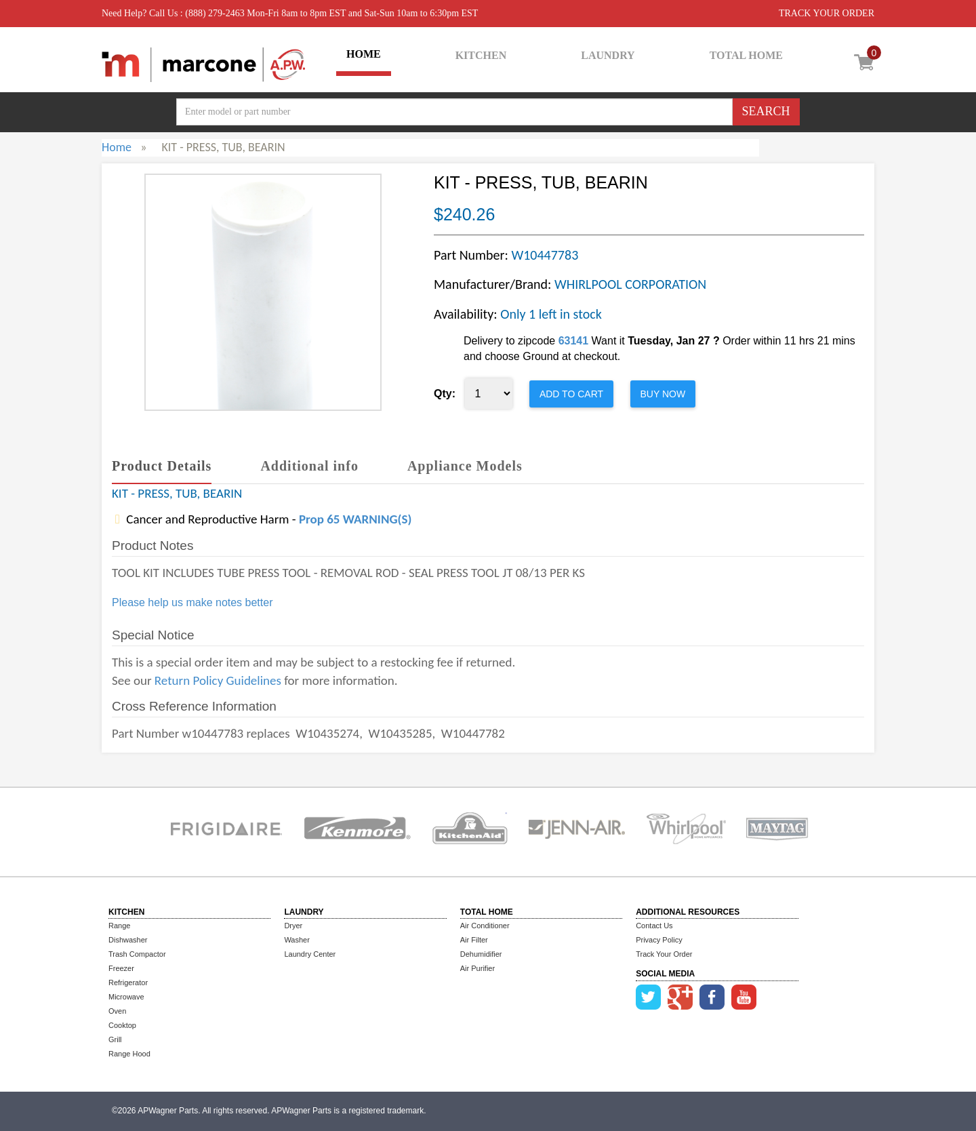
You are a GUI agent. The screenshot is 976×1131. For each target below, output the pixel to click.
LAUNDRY (607, 55)
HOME (363, 54)
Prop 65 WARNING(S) (355, 519)
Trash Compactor (137, 954)
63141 (573, 340)
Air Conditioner (485, 925)
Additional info (309, 465)
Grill (115, 1039)
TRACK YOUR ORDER (826, 13)
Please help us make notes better (192, 602)
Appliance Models (465, 465)
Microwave (126, 997)
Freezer (121, 968)
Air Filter (474, 940)
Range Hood (129, 1054)
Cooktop (122, 1025)
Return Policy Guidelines (218, 680)
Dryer (293, 925)
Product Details (161, 465)
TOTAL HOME (746, 55)
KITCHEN (481, 55)
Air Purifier (477, 968)
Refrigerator (128, 982)
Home (116, 147)
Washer (297, 940)
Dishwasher (127, 940)
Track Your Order (664, 954)
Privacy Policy (659, 940)
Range (119, 925)
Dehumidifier (481, 954)
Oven (117, 1011)
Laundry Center (310, 954)
